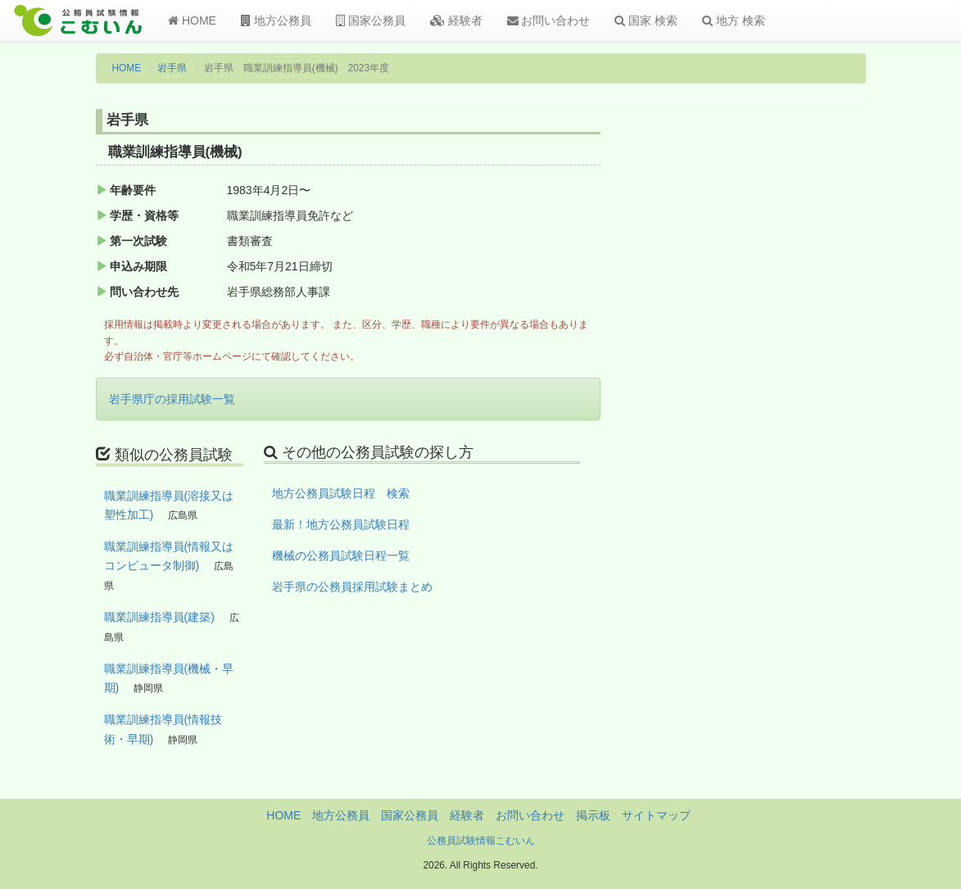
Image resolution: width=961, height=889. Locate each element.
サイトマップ (656, 815)
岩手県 (172, 68)
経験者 (456, 20)
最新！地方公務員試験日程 (341, 524)
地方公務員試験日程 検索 (341, 493)
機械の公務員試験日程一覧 (341, 555)
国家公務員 (371, 20)
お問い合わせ (549, 20)
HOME (192, 20)
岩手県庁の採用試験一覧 (172, 399)
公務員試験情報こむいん (481, 840)
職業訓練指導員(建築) (159, 617)
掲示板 (593, 815)
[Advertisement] (778, 379)
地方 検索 (733, 20)
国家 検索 (646, 20)
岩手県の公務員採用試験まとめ (352, 586)
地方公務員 (276, 20)
